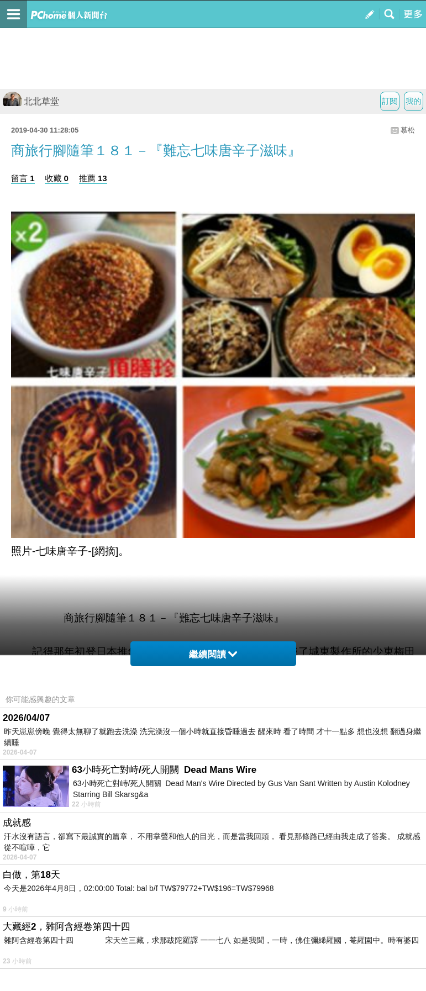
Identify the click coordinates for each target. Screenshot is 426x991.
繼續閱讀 (213, 654)
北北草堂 (31, 101)
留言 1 (23, 178)
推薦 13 (93, 178)
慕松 (408, 130)
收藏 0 (57, 178)
